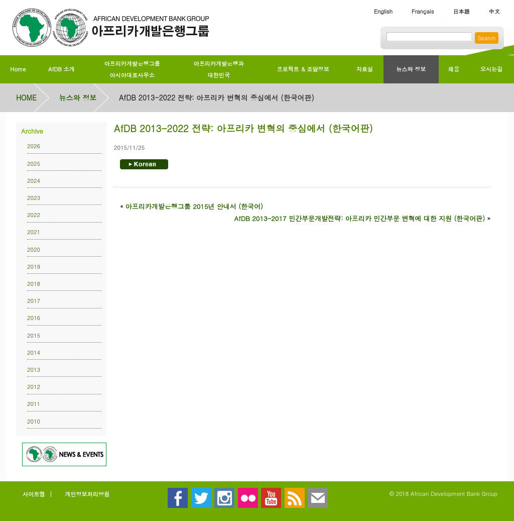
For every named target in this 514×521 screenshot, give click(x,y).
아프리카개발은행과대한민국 (219, 69)
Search (486, 38)
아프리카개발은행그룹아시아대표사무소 (132, 69)
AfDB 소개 (61, 69)
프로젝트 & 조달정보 (303, 69)
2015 (33, 335)
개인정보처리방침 (87, 494)
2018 (33, 283)
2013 (33, 369)
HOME (26, 97)
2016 (33, 318)
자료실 (364, 69)
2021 (33, 232)
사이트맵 (34, 494)
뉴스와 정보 (411, 69)
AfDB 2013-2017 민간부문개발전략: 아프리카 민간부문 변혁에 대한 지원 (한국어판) (359, 218)
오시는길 (491, 69)
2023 (33, 197)
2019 (33, 266)
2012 (33, 386)
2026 (33, 146)
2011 (33, 403)
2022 (33, 215)
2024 (33, 180)
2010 (33, 421)
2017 (33, 300)
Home (18, 69)
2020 (33, 249)
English (383, 11)
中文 (494, 11)
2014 (33, 352)
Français (423, 11)
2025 (33, 163)
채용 (453, 69)
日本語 (461, 11)
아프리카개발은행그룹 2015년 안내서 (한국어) (194, 206)
